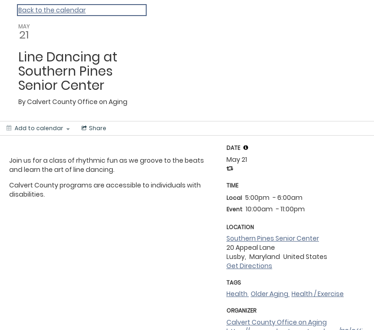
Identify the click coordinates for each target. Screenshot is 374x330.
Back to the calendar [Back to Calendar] (52, 10)
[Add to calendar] (38, 128)
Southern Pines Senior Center (272, 238)
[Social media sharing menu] (93, 128)
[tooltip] (245, 147)
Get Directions (249, 265)
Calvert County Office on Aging (276, 322)
